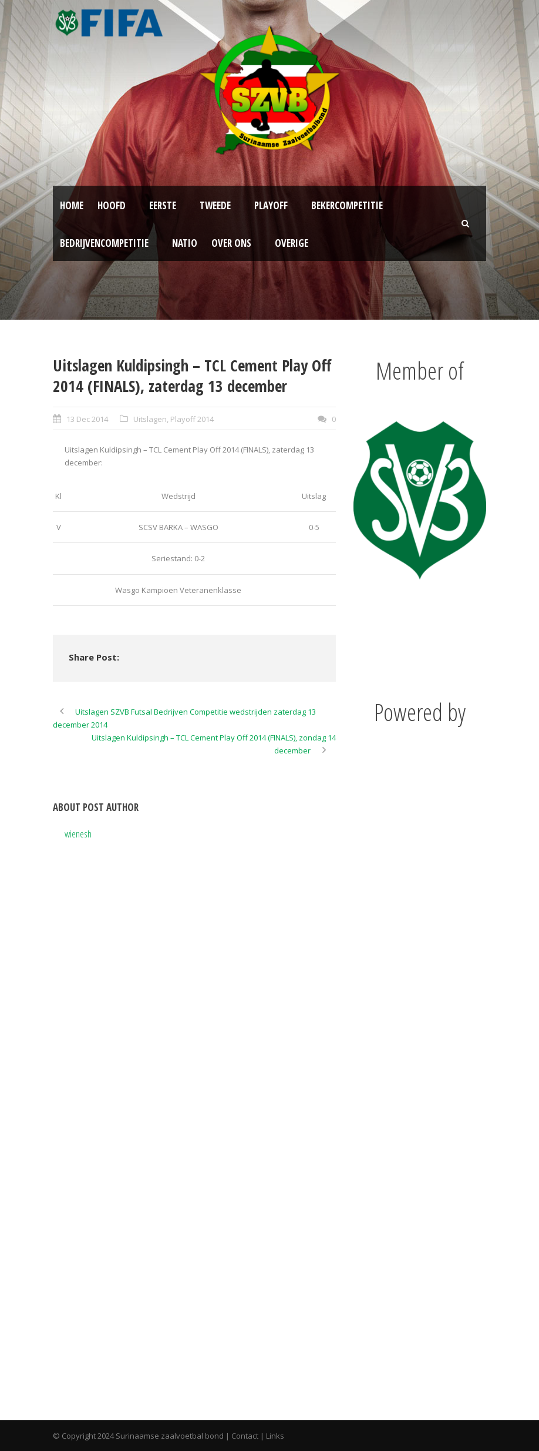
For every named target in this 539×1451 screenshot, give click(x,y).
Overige (291, 243)
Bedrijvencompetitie (104, 243)
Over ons (231, 243)
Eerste (162, 205)
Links (275, 1435)
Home (71, 205)
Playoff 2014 (192, 419)
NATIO (184, 243)
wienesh (78, 833)
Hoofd (111, 205)
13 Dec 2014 (87, 419)
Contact (244, 1435)
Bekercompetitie (347, 205)
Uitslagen (150, 419)
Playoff (271, 205)
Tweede (215, 205)
